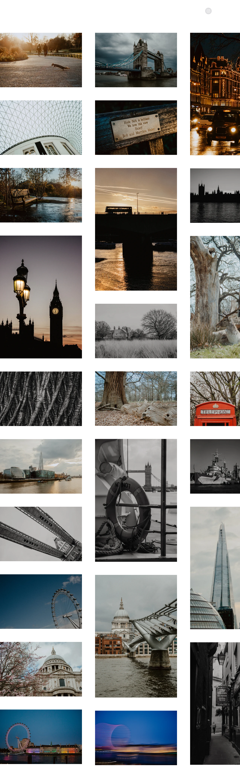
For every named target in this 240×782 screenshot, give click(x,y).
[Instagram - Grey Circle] (208, 11)
